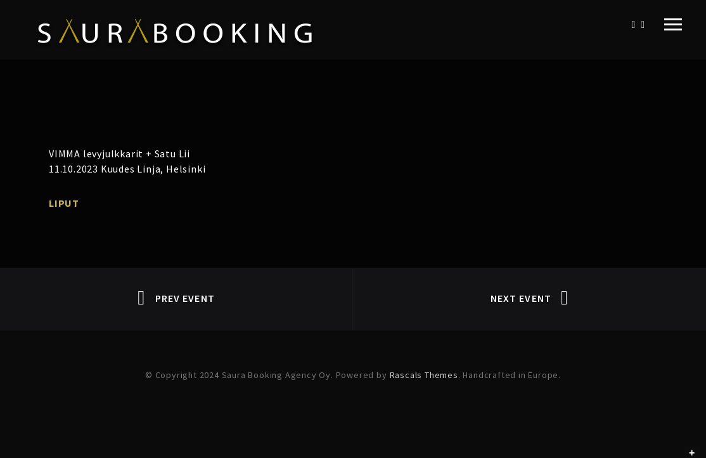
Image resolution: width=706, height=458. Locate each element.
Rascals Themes (424, 375)
